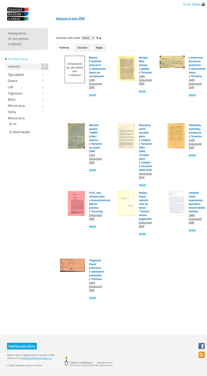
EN (188, 4)
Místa (26, 99)
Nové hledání (20, 132)
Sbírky (26, 112)
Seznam (83, 47)
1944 (92, 155)
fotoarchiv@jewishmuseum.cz (37, 358)
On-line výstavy (18, 38)
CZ (184, 4)
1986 (192, 215)
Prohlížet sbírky (18, 59)
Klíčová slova (26, 106)
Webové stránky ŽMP (70, 18)
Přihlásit (196, 4)
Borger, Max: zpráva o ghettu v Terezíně (145, 65)
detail (92, 94)
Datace (26, 81)
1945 (92, 80)
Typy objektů (26, 75)
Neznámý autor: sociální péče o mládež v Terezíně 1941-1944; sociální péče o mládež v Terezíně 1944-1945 (145, 148)
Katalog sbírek (17, 33)
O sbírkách (15, 44)
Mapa (99, 47)
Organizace (26, 93)
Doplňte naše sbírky (21, 346)
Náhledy (64, 47)
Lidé (26, 87)
